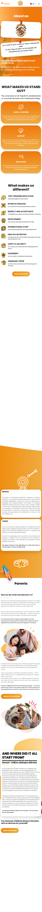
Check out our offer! (11, 696)
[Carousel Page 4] (24, 904)
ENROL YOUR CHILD (21, 274)
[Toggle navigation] (39, 4)
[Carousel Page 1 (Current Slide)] (17, 904)
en (32, 4)
